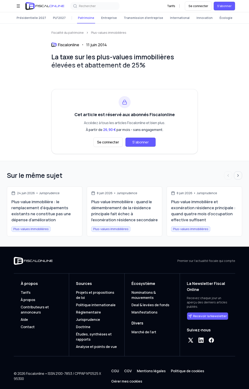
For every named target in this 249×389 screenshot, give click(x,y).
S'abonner (224, 6)
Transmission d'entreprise (143, 18)
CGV (128, 371)
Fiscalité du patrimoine (67, 33)
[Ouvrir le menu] (18, 6)
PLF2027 (59, 18)
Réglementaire (88, 312)
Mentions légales (151, 371)
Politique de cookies (187, 371)
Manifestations (144, 312)
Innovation (204, 18)
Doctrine (83, 326)
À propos (28, 299)
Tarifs (171, 6)
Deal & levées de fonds (150, 305)
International (180, 18)
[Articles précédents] (228, 175)
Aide (24, 319)
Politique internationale (96, 305)
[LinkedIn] (201, 340)
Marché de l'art (143, 332)
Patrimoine (86, 18)
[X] (191, 340)
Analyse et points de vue (96, 346)
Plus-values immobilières (108, 33)
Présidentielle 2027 (31, 18)
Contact (28, 326)
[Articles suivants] (238, 175)
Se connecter (198, 6)
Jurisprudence (88, 319)
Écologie (226, 18)
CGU (115, 371)
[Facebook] (211, 340)
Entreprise (109, 18)
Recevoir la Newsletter (207, 316)
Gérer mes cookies (126, 381)
